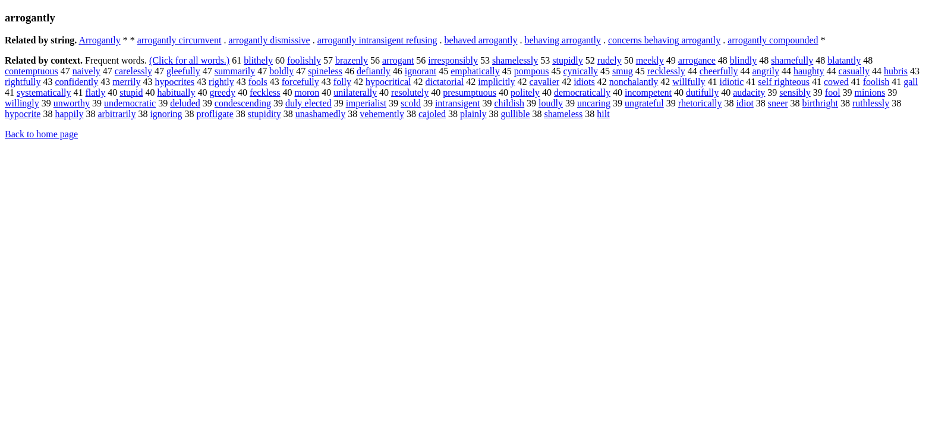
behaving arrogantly (562, 40)
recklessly (666, 71)
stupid (131, 92)
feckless (265, 92)
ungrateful (644, 103)
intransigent (457, 103)
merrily (126, 82)
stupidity (264, 114)
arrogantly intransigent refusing (377, 40)
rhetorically (700, 103)
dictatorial (444, 82)
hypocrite (22, 114)
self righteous (784, 82)
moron (306, 92)
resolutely (410, 92)
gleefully (183, 71)
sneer (778, 103)
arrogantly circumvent (179, 40)
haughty (809, 71)
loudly (551, 103)
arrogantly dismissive (269, 40)
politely (525, 92)
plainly (473, 114)
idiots (584, 82)
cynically (580, 71)
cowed (836, 82)
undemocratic (130, 103)
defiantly (374, 71)
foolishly (304, 60)
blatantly (844, 60)
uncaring (593, 103)
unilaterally (355, 92)
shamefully (792, 60)
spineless (325, 71)
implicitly (496, 82)
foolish (876, 82)
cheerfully (719, 71)
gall (910, 82)
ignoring (166, 114)
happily (69, 114)
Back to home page (41, 134)
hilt (603, 114)
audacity (749, 92)
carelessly (133, 71)
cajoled (432, 114)
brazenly (351, 60)
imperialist (366, 103)
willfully (688, 82)
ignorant (420, 71)
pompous (531, 71)
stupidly (567, 60)
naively (86, 71)
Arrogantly (99, 40)
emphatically (475, 71)
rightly (221, 82)
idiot (744, 103)
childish (509, 103)
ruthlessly (870, 103)
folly (342, 82)
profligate (215, 114)
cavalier (545, 82)
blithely (258, 60)
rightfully (22, 82)
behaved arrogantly (480, 40)
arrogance (697, 60)
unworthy (71, 103)
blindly (743, 60)
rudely (609, 60)
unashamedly (320, 114)
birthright (820, 103)
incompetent (648, 92)
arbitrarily (116, 114)
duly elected (308, 103)
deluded (185, 103)
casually (853, 71)
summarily (235, 71)
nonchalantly (634, 82)
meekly (650, 60)
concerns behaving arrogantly (664, 40)
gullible (515, 114)
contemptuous (31, 71)
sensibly (794, 92)
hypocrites (174, 82)
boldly (281, 71)
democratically (582, 92)
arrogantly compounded (773, 40)
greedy (222, 92)
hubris (896, 71)
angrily (765, 71)
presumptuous (469, 92)
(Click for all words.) (189, 60)
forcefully (300, 82)
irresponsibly (453, 60)
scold (411, 103)
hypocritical (388, 82)
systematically (44, 92)
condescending (243, 103)
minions (870, 92)
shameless (563, 114)
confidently (76, 82)
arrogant (398, 60)
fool (832, 92)
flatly (96, 92)
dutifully (702, 92)
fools (257, 82)
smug (622, 71)
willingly (22, 103)
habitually (176, 92)
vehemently (382, 114)
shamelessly (515, 60)
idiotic (731, 82)
